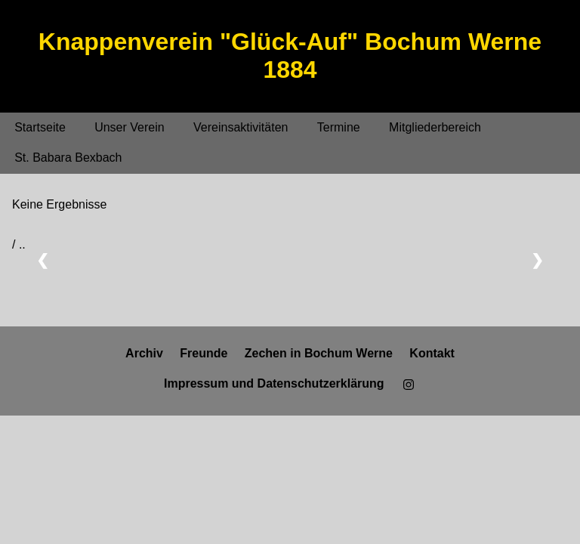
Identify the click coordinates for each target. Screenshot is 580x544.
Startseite (40, 127)
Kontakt (432, 353)
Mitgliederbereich (435, 127)
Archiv (144, 353)
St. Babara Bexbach (68, 157)
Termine (338, 127)
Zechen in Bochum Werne (319, 353)
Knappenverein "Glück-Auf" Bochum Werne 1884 (290, 55)
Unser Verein (129, 127)
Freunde (203, 353)
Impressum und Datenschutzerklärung (274, 383)
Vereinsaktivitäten (240, 127)
